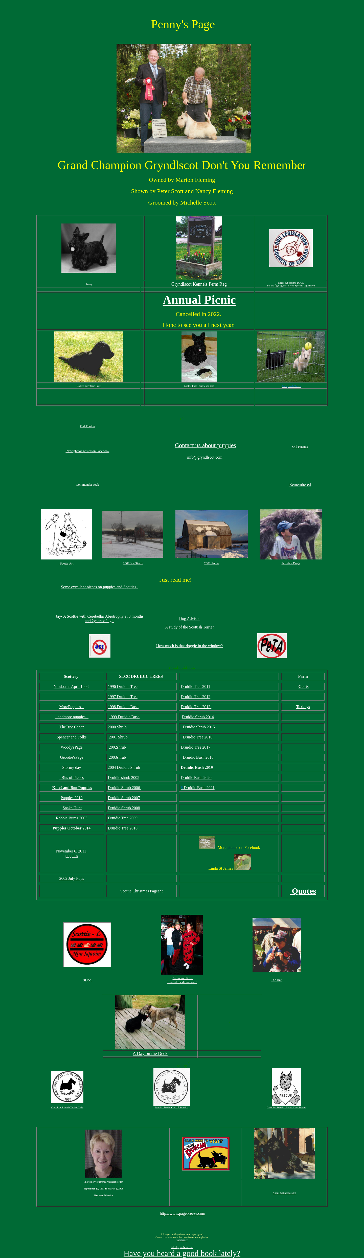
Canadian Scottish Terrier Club (67, 1107)
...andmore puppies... (71, 717)
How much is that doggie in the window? (189, 646)
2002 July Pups (71, 878)
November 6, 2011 (71, 851)
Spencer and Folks (71, 737)
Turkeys (303, 707)
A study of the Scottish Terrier (189, 627)
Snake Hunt (72, 808)
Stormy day (71, 767)
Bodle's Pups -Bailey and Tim (199, 386)
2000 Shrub (117, 727)
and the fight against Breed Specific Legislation (291, 285)
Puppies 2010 (72, 798)
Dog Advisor (189, 618)
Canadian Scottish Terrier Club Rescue (286, 1107)
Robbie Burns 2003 (72, 818)
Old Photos (87, 426)
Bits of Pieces (72, 777)
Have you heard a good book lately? (182, 1253)
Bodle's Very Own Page (89, 386)
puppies (71, 855)
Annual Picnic (199, 299)
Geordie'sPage (71, 757)
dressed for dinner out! (182, 982)
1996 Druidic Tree (123, 686)
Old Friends (300, 446)
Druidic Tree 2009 (123, 818)
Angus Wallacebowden (284, 1193)
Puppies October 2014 (71, 828)
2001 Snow (211, 563)
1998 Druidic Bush (123, 707)
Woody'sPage (71, 747)
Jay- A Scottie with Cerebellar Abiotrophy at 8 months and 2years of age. (100, 618)
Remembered (300, 484)
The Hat (276, 980)
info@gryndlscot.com (204, 457)
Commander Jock (87, 484)
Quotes (303, 890)
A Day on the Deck (150, 1053)
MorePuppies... (71, 707)
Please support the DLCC (291, 282)
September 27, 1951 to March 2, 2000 (103, 1188)
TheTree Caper (71, 727)
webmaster (181, 1240)
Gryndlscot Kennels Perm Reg (199, 284)
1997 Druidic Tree (123, 696)
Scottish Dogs (291, 563)
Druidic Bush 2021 (199, 787)
